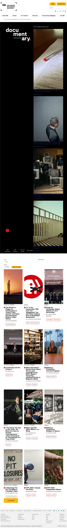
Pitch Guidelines (63, 520)
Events (14, 15)
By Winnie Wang (31, 491)
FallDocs (19, 516)
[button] (7, 230)
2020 (33, 519)
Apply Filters (17, 267)
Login (52, 4)
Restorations (57, 319)
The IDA (2, 510)
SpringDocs (20, 517)
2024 (33, 516)
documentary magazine (11, 496)
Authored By (41, 259)
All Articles (7, 250)
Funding (3, 514)
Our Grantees (3, 519)
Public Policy (9, 374)
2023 (47, 517)
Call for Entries (49, 520)
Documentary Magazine (48, 15)
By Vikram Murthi (52, 372)
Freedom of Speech (35, 322)
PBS (28, 322)
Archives (28, 384)
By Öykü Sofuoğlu (12, 441)
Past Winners (48, 522)
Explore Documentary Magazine (12, 19)
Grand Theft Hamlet (11, 324)
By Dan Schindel (11, 320)
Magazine (62, 514)
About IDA (5, 15)
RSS (45, 510)
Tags (5, 259)
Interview (9, 444)
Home (5, 19)
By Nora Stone (51, 433)
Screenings (21, 514)
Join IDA (62, 15)
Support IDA (61, 4)
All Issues (15, 250)
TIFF (34, 495)
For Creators (24, 15)
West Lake (35, 438)
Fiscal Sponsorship (5, 516)
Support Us (19, 510)
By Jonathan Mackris (53, 491)
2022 (33, 517)
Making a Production (51, 376)
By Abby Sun (10, 371)
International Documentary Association (9, 6)
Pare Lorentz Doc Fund (5, 517)
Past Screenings (21, 519)
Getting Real (35, 514)
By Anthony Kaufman (33, 319)
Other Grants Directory (5, 520)
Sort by (5, 264)
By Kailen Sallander (33, 381)
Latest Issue (23, 250)
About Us (12, 510)
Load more (11, 500)
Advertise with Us (37, 510)
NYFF (54, 495)
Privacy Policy (62, 526)
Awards (48, 514)
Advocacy (35, 15)
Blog (7, 510)
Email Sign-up (27, 510)
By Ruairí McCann (12, 493)
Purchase (30, 250)
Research (35, 384)
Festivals (28, 438)
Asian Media (49, 319)
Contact (49, 510)
